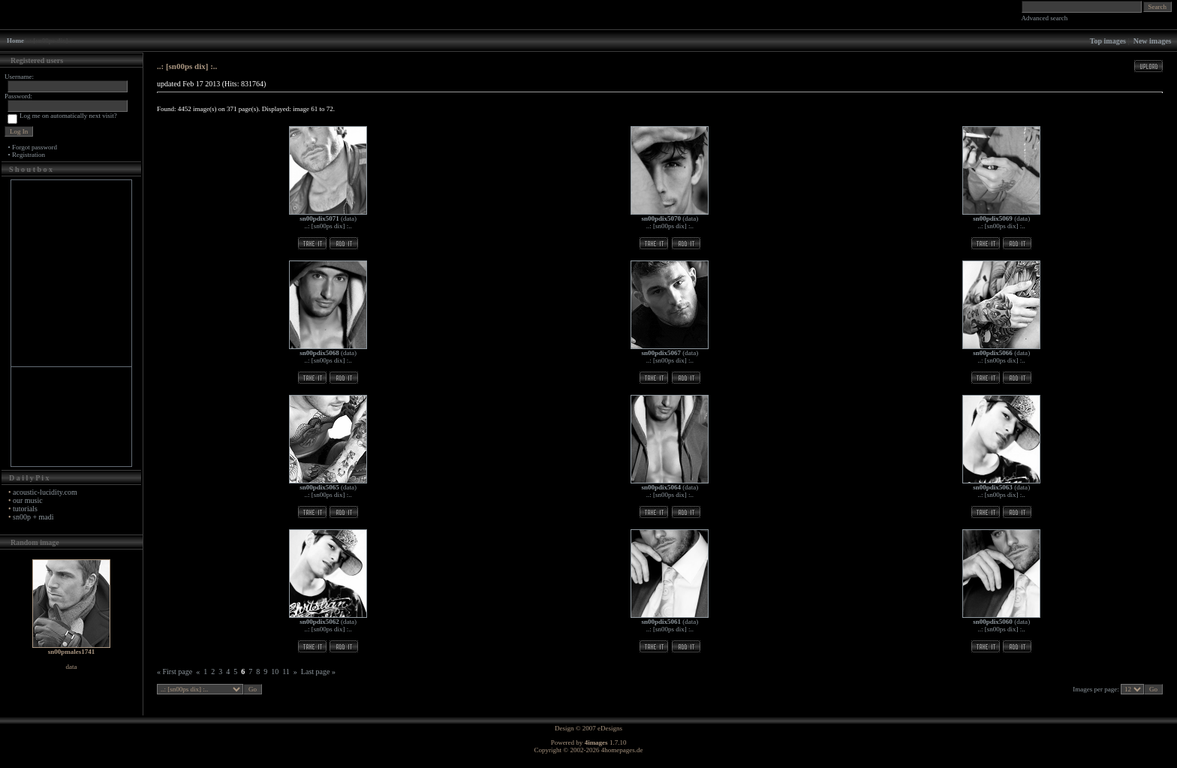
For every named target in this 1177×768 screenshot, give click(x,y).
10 (274, 671)
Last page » (318, 671)
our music (28, 500)
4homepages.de (622, 750)
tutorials (25, 508)
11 (286, 671)
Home (15, 40)
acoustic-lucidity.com (45, 492)
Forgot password (34, 147)
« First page (174, 671)
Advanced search (1045, 18)
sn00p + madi (33, 517)
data (348, 218)
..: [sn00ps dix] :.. (327, 226)
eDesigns (610, 728)
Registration (28, 154)
